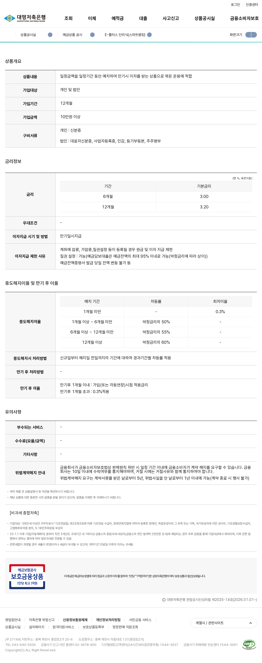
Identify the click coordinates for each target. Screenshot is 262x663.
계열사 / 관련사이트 (210, 623)
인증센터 (252, 4)
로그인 (235, 4)
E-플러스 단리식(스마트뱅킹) (125, 35)
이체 (92, 18)
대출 (143, 18)
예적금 (118, 18)
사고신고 (171, 18)
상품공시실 (204, 18)
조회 (68, 18)
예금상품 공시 (72, 35)
